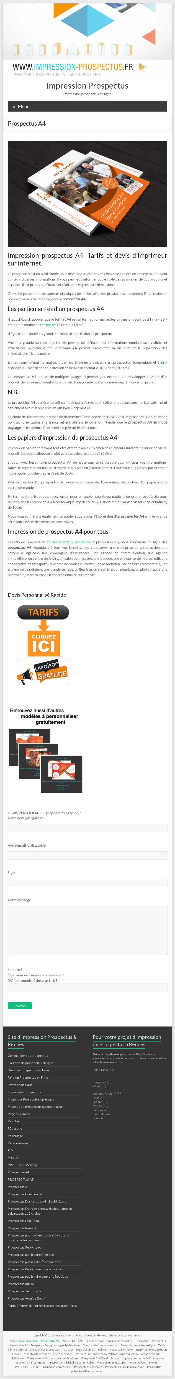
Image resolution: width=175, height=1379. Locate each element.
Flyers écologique (20, 1085)
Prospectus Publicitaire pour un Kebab (35, 1269)
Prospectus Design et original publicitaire (37, 1201)
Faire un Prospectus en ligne (28, 1077)
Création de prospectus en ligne (31, 1063)
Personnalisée (18, 1143)
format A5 (47, 324)
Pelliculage (15, 1136)
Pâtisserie (15, 1128)
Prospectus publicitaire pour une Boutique (38, 1276)
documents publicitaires (72, 542)
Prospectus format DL (23, 1228)
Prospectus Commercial (25, 1194)
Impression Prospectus (87, 85)
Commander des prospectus (28, 1055)
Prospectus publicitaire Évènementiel (34, 1262)
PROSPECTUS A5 (21, 1179)
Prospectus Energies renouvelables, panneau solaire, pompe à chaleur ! (118, 1354)
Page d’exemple (19, 1114)
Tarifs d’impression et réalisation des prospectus (42, 1305)
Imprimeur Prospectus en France (31, 1099)
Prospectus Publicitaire (24, 1247)
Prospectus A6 (18, 1187)
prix (163, 362)
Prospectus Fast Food (23, 1221)
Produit (13, 1157)
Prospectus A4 (18, 1172)
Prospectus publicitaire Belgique (31, 1254)
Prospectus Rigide (21, 1284)
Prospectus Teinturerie (24, 1291)
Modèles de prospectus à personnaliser (36, 1106)
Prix (10, 1150)
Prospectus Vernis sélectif (27, 1298)
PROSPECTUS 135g (22, 1165)
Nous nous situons (106, 1054)
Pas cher (14, 1121)
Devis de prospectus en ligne (28, 1070)
